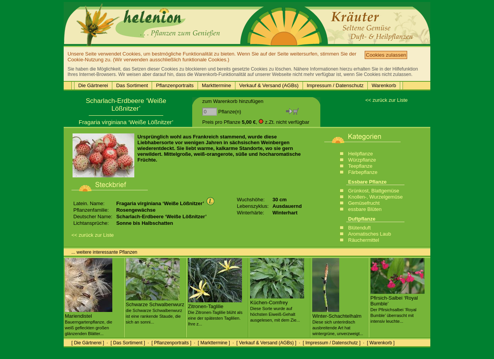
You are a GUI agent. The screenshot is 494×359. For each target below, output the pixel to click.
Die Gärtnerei (93, 85)
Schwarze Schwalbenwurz (155, 310)
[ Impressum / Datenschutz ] (331, 343)
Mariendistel (88, 321)
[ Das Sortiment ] (127, 343)
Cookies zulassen (386, 55)
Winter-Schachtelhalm (337, 321)
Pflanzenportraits (175, 85)
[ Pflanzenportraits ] (171, 343)
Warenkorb (384, 85)
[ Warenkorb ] (381, 343)
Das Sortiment (132, 85)
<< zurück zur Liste (386, 100)
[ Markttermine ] (214, 343)
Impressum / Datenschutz (335, 85)
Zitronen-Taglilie (215, 312)
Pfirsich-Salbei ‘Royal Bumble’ (397, 306)
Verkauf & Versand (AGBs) (269, 85)
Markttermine (216, 85)
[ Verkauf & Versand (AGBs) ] (266, 343)
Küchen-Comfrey (277, 308)
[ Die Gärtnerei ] (87, 343)
